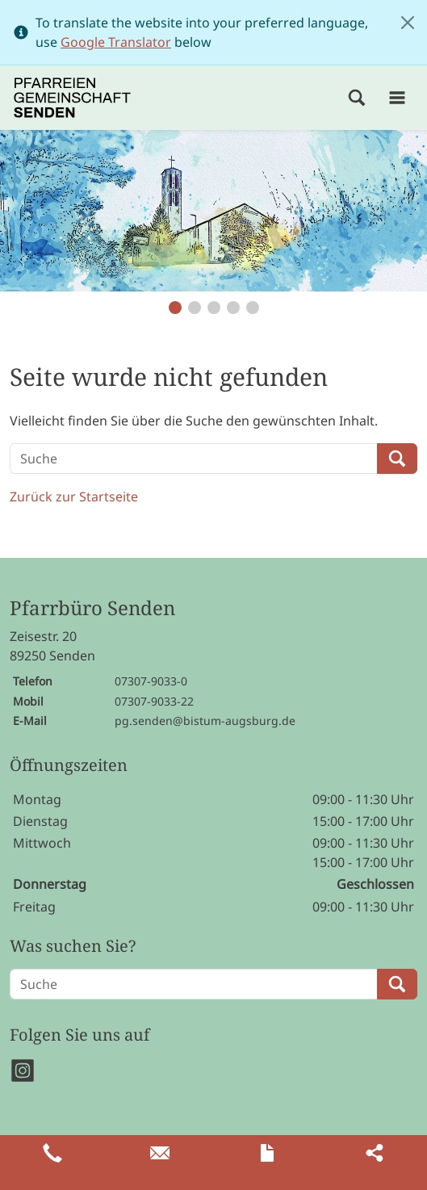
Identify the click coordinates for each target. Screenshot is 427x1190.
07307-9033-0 (151, 681)
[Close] (407, 22)
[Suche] (194, 458)
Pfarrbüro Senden (92, 608)
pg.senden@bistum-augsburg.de (205, 720)
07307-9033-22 (154, 701)
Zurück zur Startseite (74, 496)
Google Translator (116, 42)
